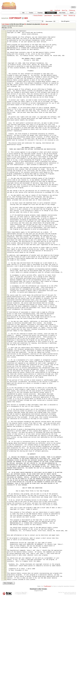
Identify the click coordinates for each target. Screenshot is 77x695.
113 (5, 233)
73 (5, 161)
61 (5, 139)
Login (51, 10)
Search (71, 12)
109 (5, 226)
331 (5, 629)
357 (5, 675)
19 (5, 63)
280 (5, 538)
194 (5, 381)
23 (5, 70)
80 (5, 173)
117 (5, 240)
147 (5, 295)
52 (5, 122)
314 (5, 599)
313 (5, 597)
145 (5, 292)
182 (5, 359)
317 (5, 605)
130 (5, 264)
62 (5, 140)
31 (5, 84)
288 (5, 552)
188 (5, 370)
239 (5, 463)
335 (5, 636)
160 (5, 318)
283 (5, 543)
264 (5, 509)
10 (5, 47)
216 (5, 421)
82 (5, 177)
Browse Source (51, 12)
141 (5, 284)
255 (5, 492)
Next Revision (57, 15)
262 (5, 505)
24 (5, 72)
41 (5, 103)
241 (5, 467)
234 (5, 454)
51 (5, 121)
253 (5, 489)
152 (5, 304)
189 (5, 372)
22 (5, 68)
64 (5, 144)
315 (5, 601)
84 (5, 180)
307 (5, 587)
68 (5, 151)
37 (5, 95)
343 (5, 651)
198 (5, 388)
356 (5, 673)
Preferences (72, 10)
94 (5, 199)
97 (5, 204)
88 (5, 188)
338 (5, 642)
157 (5, 313)
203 (5, 397)
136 (5, 275)
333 (5, 633)
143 (5, 288)
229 (5, 445)
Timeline (31, 12)
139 (5, 281)
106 (5, 221)
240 (5, 465)
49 (5, 117)
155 (5, 310)
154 (5, 308)
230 (5, 447)
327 (5, 623)
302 (5, 578)
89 (5, 190)
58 (5, 133)
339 (5, 643)
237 (5, 460)
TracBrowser (47, 684)
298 (5, 571)
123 (5, 251)
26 (5, 76)
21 (5, 67)
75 (5, 164)
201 (5, 393)
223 (5, 434)
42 (5, 104)
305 (5, 583)
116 (5, 238)
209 (5, 408)
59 (5, 135)
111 (5, 230)
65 (5, 146)
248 (5, 479)
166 (5, 329)
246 (5, 476)
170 (5, 337)
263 (5, 507)
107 (5, 222)
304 (5, 581)
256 (5, 494)
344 (5, 652)
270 (5, 520)
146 (5, 293)
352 (5, 666)
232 (5, 451)
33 (5, 88)
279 (5, 536)
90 (5, 191)
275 (5, 529)
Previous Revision (37, 15)
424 (26, 18)
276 (5, 531)
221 (5, 430)
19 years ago (44, 24)
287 (5, 551)
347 (5, 658)
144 (5, 290)
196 (5, 384)
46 (5, 112)
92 (5, 195)
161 (5, 320)
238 (5, 461)
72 (5, 159)
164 (5, 326)
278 (5, 534)
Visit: (28, 21)
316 (5, 603)
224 (5, 436)
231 (5, 449)
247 (5, 478)
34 (5, 90)
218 (5, 425)
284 (5, 545)
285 (5, 547)
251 (5, 485)
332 (5, 631)
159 (5, 317)
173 (5, 342)
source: (5, 18)
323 (5, 615)
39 (5, 99)
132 (5, 267)
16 (5, 58)
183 (5, 361)
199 (5, 390)
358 (5, 677)
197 (5, 386)
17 (5, 59)
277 (5, 533)
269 (5, 518)
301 (5, 576)
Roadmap (40, 12)
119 (5, 244)
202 (5, 395)
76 (5, 166)
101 (5, 212)
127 (5, 258)
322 (5, 614)
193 (5, 379)
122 (5, 249)
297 (5, 569)
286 (5, 549)
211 (5, 412)
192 (5, 377)
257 (5, 496)
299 (5, 573)
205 (5, 401)
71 (5, 157)
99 (5, 208)
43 (5, 106)
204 (5, 399)
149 (5, 299)
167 (5, 331)
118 (5, 242)
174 (5, 344)
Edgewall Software (21, 692)
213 (5, 416)
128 (5, 260)
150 (5, 301)
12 (5, 50)
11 (5, 49)
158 (5, 315)
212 (5, 414)
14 (5, 54)
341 (5, 647)
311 (5, 594)
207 (5, 404)
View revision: (49, 21)
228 (5, 443)
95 (5, 201)
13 (5, 52)
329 (5, 625)
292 (5, 560)
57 (5, 131)
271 (5, 522)
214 (5, 417)
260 (5, 501)
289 (5, 554)
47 (5, 113)
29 (5, 80)
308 (5, 588)
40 (5, 101)
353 (5, 668)
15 (5, 56)
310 (5, 592)
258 (5, 498)
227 (5, 442)
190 (5, 373)
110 (5, 228)
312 (5, 596)
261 (5, 503)
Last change (5, 24)
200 (5, 391)
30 (5, 82)
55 (5, 128)
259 (5, 500)
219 (5, 426)
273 (5, 525)
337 (5, 640)
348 (5, 659)
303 (5, 579)
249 (5, 481)
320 (5, 610)
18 (5, 61)
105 (5, 219)
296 (5, 568)
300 (5, 574)
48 (5, 115)
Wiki (23, 12)
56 (5, 130)
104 (5, 217)
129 (5, 262)
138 (5, 279)
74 (5, 162)
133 (5, 269)
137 (5, 277)
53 (25, 24)
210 (5, 410)
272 (5, 524)
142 (5, 286)
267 (5, 514)
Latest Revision (48, 15)
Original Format (38, 689)
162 (5, 322)
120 (5, 246)
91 (5, 193)
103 (5, 215)
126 (5, 257)
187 (5, 368)
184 (5, 362)
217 (5, 423)
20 (5, 65)
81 (5, 175)
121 (5, 247)
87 (5, 186)
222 (5, 432)
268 (5, 516)
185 (5, 364)
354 (5, 670)
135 (5, 273)
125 (5, 255)
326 (5, 621)
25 (5, 74)
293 (5, 562)
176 (5, 347)
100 (5, 210)
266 (5, 513)
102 (5, 213)
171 (5, 338)
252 (5, 487)
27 (5, 77)
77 (5, 167)
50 (5, 119)
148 (5, 297)
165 (5, 328)
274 (5, 527)
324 (5, 617)
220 (5, 428)
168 (5, 333)
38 (5, 97)
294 (5, 564)
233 (5, 452)
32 (5, 86)
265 (5, 511)
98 (5, 206)
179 (5, 353)
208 (5, 406)
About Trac (64, 10)
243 (5, 471)
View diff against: (68, 21)
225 (5, 438)
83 (5, 178)
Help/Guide (57, 10)
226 (5, 440)
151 (5, 302)
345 (5, 654)
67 (5, 150)
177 (5, 349)
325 (5, 619)
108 (5, 224)
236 (5, 458)
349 (5, 661)
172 (5, 340)
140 (5, 283)
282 (5, 542)
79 (5, 171)
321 (5, 612)
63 (5, 142)
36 (5, 94)
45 (5, 110)
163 (5, 324)
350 (5, 663)
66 (5, 148)
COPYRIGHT (15, 18)
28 (5, 79)
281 (5, 540)
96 (5, 203)
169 (5, 335)
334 (5, 634)
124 (5, 253)
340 (5, 645)
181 (5, 357)
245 (5, 474)
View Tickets (62, 12)
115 (5, 237)
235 (5, 456)
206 (5, 403)
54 (5, 126)
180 (5, 355)
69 (5, 153)
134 (5, 271)
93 (5, 197)
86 (5, 184)
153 (5, 306)
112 (5, 231)
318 (5, 606)
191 (5, 375)
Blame (65, 15)
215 (5, 419)
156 (5, 311)
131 (5, 266)
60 (5, 137)
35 (5, 92)
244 (5, 472)
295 (5, 566)
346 (5, 656)
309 (5, 590)
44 (5, 108)
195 (5, 382)
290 (5, 556)
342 (5, 649)
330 (5, 627)
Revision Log (72, 15)
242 (5, 469)
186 (5, 366)
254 (5, 491)
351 (5, 664)
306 (5, 585)
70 (5, 155)
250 (5, 483)
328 (5, 624)
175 (5, 346)
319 (5, 608)
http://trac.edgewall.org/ (70, 692)
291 (5, 558)
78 (5, 169)
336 (5, 638)
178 (5, 351)
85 (5, 182)
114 (5, 235)
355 (5, 671)
